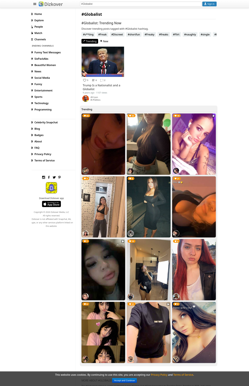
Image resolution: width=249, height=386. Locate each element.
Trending (92, 41)
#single (207, 34)
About (40, 141)
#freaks (166, 34)
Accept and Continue (124, 380)
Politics (99, 99)
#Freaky (152, 34)
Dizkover (51, 4)
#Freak (105, 34)
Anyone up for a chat (183, 303)
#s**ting (91, 34)
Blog (39, 128)
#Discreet (120, 34)
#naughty (193, 34)
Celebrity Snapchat (48, 122)
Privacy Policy (44, 153)
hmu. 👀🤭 (179, 180)
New (107, 41)
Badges (40, 134)
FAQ (38, 147)
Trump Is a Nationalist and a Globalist (104, 86)
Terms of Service (46, 160)
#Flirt (179, 34)
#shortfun (136, 34)
